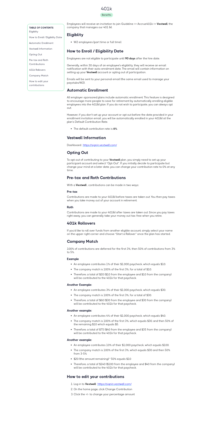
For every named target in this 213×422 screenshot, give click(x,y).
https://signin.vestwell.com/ (100, 145)
